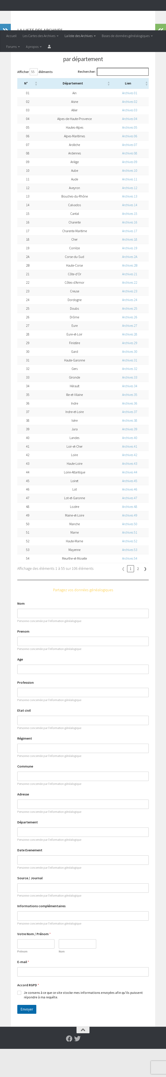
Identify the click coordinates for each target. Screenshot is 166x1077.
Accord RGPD (28, 1013)
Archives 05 (129, 156)
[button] (33, 111)
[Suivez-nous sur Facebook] (69, 1067)
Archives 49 (129, 543)
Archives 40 (129, 466)
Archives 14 (129, 233)
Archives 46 (129, 517)
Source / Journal (30, 906)
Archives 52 (129, 569)
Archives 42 (129, 483)
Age (20, 687)
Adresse (23, 822)
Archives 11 (129, 207)
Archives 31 (129, 388)
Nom (21, 632)
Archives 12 (129, 216)
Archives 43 (129, 492)
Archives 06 (129, 164)
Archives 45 (129, 509)
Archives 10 (129, 199)
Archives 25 (129, 337)
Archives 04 (129, 147)
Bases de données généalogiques (126, 36)
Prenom (23, 660)
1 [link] (131, 596)
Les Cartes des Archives (39, 36)
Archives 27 (129, 354)
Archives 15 (129, 242)
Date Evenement (29, 878)
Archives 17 (129, 259)
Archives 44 (129, 500)
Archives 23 (129, 319)
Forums (11, 46)
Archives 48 (129, 535)
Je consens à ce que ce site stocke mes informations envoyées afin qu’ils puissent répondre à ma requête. (83, 1023)
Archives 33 (129, 405)
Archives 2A (129, 285)
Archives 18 (129, 268)
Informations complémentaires (41, 934)
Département (27, 850)
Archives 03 (129, 138)
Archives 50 (129, 552)
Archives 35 (129, 423)
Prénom (22, 979)
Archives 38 (129, 449)
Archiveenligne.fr (39, 15)
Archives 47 (129, 526)
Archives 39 (129, 457)
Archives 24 (129, 328)
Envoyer (27, 1037)
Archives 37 (129, 440)
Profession (25, 711)
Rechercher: (87, 100)
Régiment (24, 766)
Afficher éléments (35, 100)
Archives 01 (129, 121)
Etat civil (24, 739)
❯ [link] (145, 596)
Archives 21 (129, 302)
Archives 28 (129, 362)
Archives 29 (129, 371)
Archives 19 (129, 276)
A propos (32, 46)
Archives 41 (129, 475)
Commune (25, 794)
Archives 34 (129, 414)
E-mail (23, 990)
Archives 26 (129, 345)
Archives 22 (129, 311)
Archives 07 (129, 173)
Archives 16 (129, 250)
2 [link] (138, 596)
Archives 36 (129, 431)
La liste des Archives (79, 36)
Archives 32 (129, 397)
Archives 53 (129, 578)
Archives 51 (129, 561)
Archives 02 (129, 130)
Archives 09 (129, 190)
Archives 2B (129, 294)
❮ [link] (123, 596)
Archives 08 (129, 181)
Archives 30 (129, 380)
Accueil (11, 36)
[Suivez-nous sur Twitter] (77, 1067)
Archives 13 (129, 224)
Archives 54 (129, 587)
